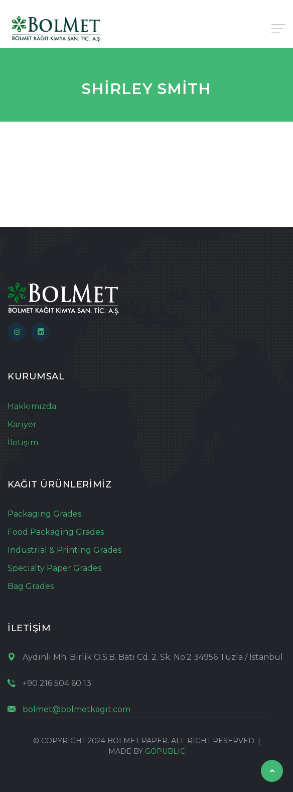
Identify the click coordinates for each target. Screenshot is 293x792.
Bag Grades (31, 586)
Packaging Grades (44, 514)
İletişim (23, 442)
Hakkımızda (32, 406)
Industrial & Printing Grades (64, 550)
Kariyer (22, 424)
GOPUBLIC (165, 751)
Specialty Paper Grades (54, 568)
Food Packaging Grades (56, 532)
